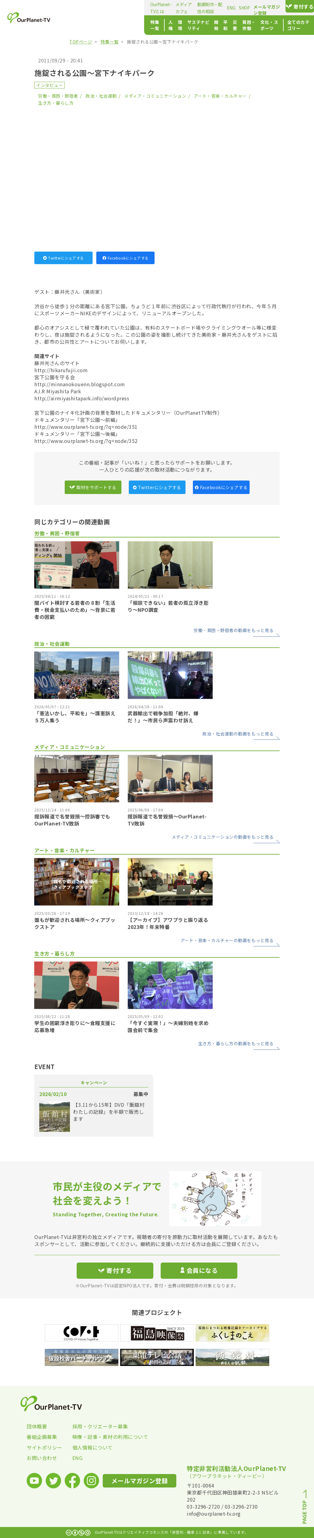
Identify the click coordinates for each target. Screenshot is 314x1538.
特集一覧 (76, 25)
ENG (187, 8)
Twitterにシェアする (63, 257)
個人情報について (92, 1447)
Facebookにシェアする (125, 257)
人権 (97, 25)
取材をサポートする (93, 487)
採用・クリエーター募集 (95, 1426)
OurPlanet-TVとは (84, 8)
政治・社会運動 (101, 96)
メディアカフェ (119, 8)
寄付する (294, 6)
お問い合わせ (42, 1457)
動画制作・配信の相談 (158, 8)
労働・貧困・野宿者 (58, 96)
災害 (186, 25)
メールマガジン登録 (251, 7)
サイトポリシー (44, 1447)
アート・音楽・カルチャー (220, 96)
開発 (161, 25)
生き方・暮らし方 (56, 103)
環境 (110, 25)
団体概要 (37, 1426)
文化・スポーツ (236, 25)
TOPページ (80, 42)
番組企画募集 (42, 1436)
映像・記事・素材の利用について (95, 1436)
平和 (174, 25)
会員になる (199, 1270)
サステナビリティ (136, 25)
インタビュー (49, 85)
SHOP (200, 8)
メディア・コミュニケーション (155, 96)
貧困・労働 (206, 25)
